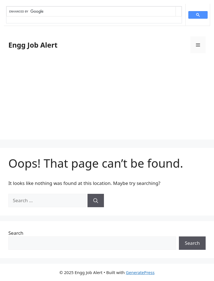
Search (15, 233)
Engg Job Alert (32, 45)
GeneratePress (140, 272)
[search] (91, 11)
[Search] (95, 200)
